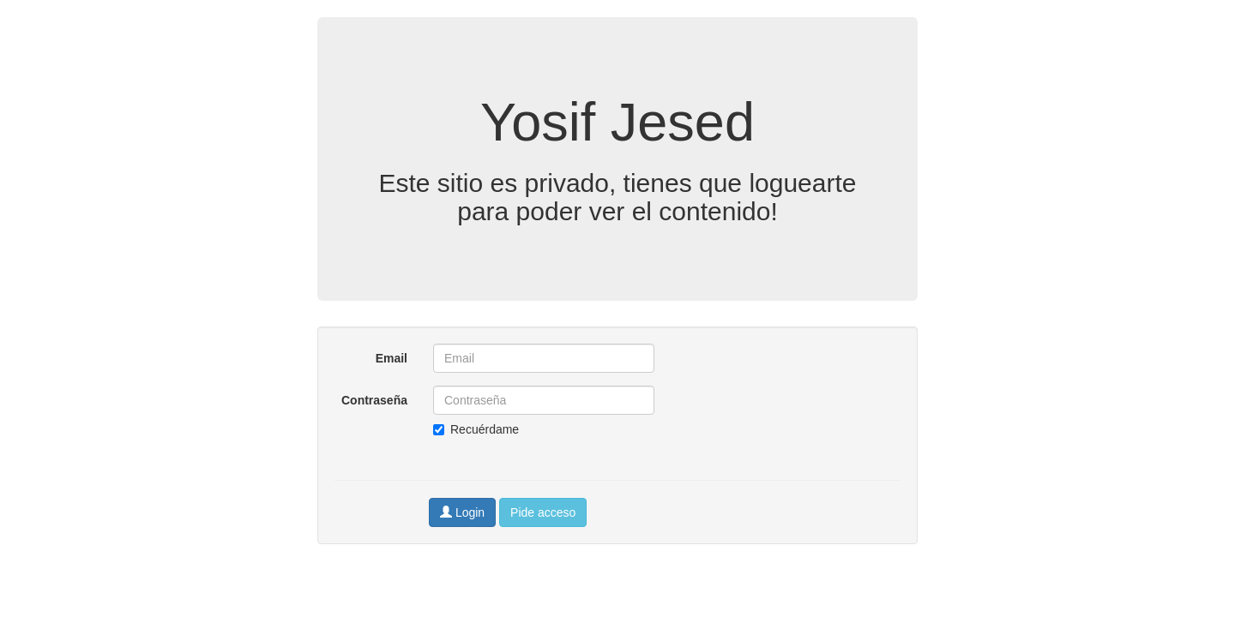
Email (391, 358)
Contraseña (374, 400)
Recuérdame (476, 429)
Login (462, 512)
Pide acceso (542, 512)
